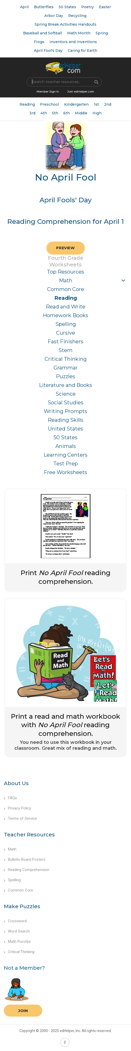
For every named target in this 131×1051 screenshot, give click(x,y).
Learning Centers (65, 455)
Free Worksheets (65, 472)
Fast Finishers (65, 341)
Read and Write (65, 307)
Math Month (78, 33)
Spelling (65, 324)
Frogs (39, 41)
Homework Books (65, 315)
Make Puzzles (22, 906)
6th (66, 113)
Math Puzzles (17, 941)
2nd (107, 104)
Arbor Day (53, 15)
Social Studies (65, 402)
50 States (67, 7)
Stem (65, 350)
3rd (32, 113)
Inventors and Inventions (73, 41)
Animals (65, 446)
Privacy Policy (17, 808)
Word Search (17, 931)
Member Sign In (48, 91)
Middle (81, 113)
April (24, 7)
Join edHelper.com (80, 91)
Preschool (49, 104)
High (97, 113)
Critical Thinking (66, 359)
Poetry (87, 7)
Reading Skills (65, 420)
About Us (16, 783)
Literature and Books (65, 385)
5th (55, 113)
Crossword (15, 921)
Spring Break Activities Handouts (65, 24)
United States (65, 429)
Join (23, 1010)
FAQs (10, 798)
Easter (105, 7)
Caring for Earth (82, 50)
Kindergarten (76, 104)
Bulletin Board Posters (24, 859)
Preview (65, 248)
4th (44, 113)
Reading (27, 104)
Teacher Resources (29, 835)
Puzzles (65, 376)
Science (66, 394)
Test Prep (65, 464)
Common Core (65, 289)
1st (96, 104)
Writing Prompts (65, 411)
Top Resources (65, 272)
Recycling (77, 15)
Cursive (65, 333)
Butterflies (44, 7)
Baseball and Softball (42, 33)
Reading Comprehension (26, 869)
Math (65, 280)
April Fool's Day (48, 50)
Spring (102, 33)
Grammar (66, 368)
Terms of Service (20, 818)
